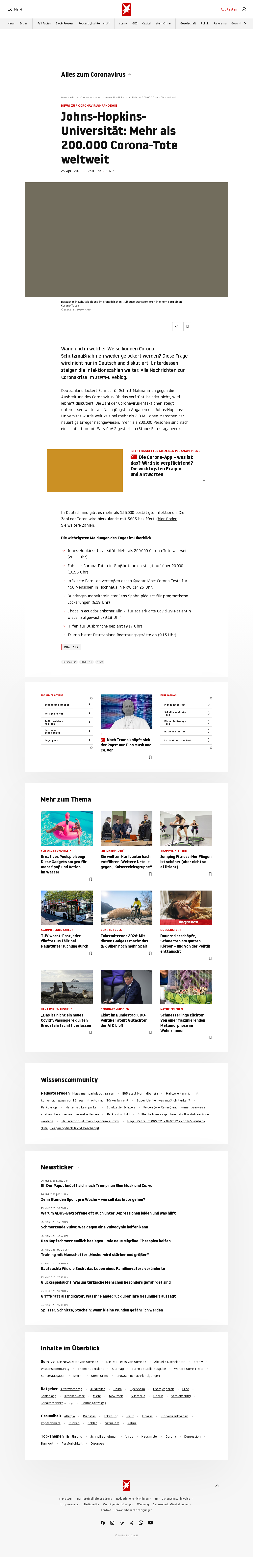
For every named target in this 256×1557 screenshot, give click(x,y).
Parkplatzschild (118, 1114)
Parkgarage (49, 1107)
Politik (205, 24)
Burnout (47, 1443)
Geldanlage (48, 1396)
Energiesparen (163, 1389)
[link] (244, 10)
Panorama (220, 24)
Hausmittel (149, 1436)
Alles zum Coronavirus (93, 74)
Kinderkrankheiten (174, 1416)
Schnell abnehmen (103, 1436)
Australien (97, 1389)
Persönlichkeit (72, 1443)
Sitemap (118, 1369)
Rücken (74, 1423)
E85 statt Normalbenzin (140, 1093)
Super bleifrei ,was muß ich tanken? (163, 1100)
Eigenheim (137, 1389)
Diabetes (89, 1416)
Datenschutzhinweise (176, 1498)
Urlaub (158, 1396)
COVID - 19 (86, 662)
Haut (130, 1416)
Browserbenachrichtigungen (133, 1510)
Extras (23, 24)
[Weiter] (245, 24)
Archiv (198, 1362)
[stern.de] (126, 9)
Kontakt (106, 1510)
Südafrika (138, 1396)
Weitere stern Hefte (188, 1369)
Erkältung (111, 1416)
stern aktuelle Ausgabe (149, 1369)
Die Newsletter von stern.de (78, 1362)
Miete (97, 1396)
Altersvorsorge (71, 1389)
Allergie (69, 1416)
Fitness (147, 1416)
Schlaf (92, 1423)
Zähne (132, 1423)
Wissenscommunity (55, 1369)
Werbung (143, 1504)
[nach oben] (217, 1485)
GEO (135, 24)
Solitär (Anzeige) (94, 1403)
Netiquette (91, 1504)
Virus (129, 1436)
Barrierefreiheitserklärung (94, 1498)
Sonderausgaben (53, 1376)
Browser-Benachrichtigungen (138, 1376)
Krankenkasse (74, 1396)
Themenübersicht (91, 1369)
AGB (155, 1498)
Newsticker (58, 1167)
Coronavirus (69, 662)
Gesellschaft (188, 24)
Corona (171, 1436)
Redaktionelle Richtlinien (132, 1498)
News (11, 24)
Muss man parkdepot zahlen (93, 1093)
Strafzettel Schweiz (121, 1107)
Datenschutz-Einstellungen (171, 1504)
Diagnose (97, 1443)
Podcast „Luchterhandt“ (94, 24)
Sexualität (112, 1423)
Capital (146, 24)
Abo (229, 10)
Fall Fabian (44, 24)
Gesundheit (238, 24)
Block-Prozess (65, 24)
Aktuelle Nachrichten (169, 1362)
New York (116, 1396)
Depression (192, 1436)
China (118, 1389)
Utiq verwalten (70, 1504)
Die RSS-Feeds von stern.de (126, 1362)
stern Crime (163, 24)
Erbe (185, 1389)
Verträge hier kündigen (118, 1504)
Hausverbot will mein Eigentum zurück (90, 1121)
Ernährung (74, 1436)
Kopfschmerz (51, 1423)
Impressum (66, 1498)
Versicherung (181, 1396)
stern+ (123, 24)
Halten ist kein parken (81, 1107)
